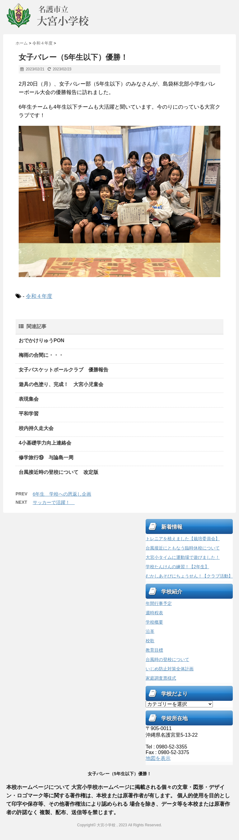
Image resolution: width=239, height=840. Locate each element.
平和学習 (29, 413)
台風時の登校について (167, 659)
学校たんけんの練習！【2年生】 (177, 566)
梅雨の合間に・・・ (41, 355)
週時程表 (154, 612)
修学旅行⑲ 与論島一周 (46, 457)
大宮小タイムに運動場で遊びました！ (183, 557)
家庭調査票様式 (161, 678)
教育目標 (154, 650)
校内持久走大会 (36, 428)
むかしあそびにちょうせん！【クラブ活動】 (189, 575)
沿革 (150, 631)
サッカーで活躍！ (54, 502)
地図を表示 (158, 758)
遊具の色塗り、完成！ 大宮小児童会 (61, 384)
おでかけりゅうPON (41, 340)
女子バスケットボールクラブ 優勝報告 (63, 369)
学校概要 (154, 622)
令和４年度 (39, 296)
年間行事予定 (159, 603)
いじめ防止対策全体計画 (170, 668)
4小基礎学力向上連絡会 (45, 443)
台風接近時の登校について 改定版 (58, 472)
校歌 (150, 640)
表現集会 (29, 399)
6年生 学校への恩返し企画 (62, 494)
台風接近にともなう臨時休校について (183, 547)
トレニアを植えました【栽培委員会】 (183, 538)
